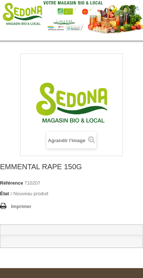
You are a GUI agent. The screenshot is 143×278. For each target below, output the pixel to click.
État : (6, 193)
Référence (11, 183)
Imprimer (21, 206)
